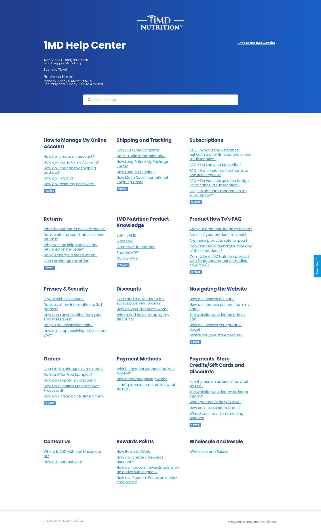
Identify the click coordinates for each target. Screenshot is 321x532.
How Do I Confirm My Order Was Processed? (72, 388)
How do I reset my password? (69, 184)
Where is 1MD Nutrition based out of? (72, 454)
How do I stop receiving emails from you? (75, 333)
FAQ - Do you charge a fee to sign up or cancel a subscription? (219, 183)
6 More (195, 424)
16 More (195, 272)
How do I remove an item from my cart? (220, 307)
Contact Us (57, 441)
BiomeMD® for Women (136, 246)
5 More (50, 191)
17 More (195, 202)
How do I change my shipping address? (70, 170)
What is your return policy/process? (75, 228)
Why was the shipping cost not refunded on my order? (71, 247)
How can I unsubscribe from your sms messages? (73, 317)
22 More (123, 265)
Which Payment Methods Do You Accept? (145, 371)
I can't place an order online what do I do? (146, 387)
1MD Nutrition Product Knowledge (143, 222)
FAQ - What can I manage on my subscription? (218, 193)
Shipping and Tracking (144, 140)
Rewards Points (135, 441)
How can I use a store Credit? (215, 407)
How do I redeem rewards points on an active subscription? (148, 469)
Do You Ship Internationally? (141, 155)
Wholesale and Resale (216, 441)
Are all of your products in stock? (218, 234)
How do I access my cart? (212, 298)
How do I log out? (59, 178)
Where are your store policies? (216, 335)
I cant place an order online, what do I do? (219, 384)
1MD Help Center (85, 45)
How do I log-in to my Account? (71, 162)
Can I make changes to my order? (74, 368)
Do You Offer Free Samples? (68, 374)
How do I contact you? (63, 461)
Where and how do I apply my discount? (143, 317)
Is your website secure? (64, 298)
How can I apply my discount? (70, 380)
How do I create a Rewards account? (140, 459)
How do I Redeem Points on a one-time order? (147, 480)
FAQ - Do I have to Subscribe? (215, 164)
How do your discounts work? (142, 309)
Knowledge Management (244, 522)
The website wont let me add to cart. (217, 317)
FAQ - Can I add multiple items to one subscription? (219, 172)
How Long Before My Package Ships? (142, 164)
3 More (195, 342)
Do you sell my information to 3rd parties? (73, 307)
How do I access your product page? (216, 327)
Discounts (129, 288)
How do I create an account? (69, 156)
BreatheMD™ (128, 252)
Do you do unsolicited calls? (68, 325)
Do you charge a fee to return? (70, 255)
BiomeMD (125, 241)
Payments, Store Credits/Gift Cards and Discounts (217, 365)
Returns (53, 219)
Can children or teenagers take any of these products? (221, 248)
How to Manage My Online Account (75, 143)
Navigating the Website (218, 288)
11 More (50, 403)
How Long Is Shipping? (136, 171)
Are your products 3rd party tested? (221, 228)
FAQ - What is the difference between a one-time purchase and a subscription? (221, 155)
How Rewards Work (133, 451)
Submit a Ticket (55, 69)
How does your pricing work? (142, 379)
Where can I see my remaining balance (216, 415)
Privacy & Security (66, 288)
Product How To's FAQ (216, 219)
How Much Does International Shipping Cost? (142, 180)
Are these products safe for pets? (219, 240)
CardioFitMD (127, 258)
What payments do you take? (215, 402)
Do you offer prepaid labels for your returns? (75, 237)
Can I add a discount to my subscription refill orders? (141, 301)
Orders (52, 358)
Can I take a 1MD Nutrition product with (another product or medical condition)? (219, 261)
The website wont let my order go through (219, 394)
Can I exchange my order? (67, 260)
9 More (122, 189)
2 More (50, 267)
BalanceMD (127, 235)
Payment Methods (139, 358)
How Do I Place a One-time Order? (74, 396)
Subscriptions (206, 140)
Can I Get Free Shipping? (138, 150)
